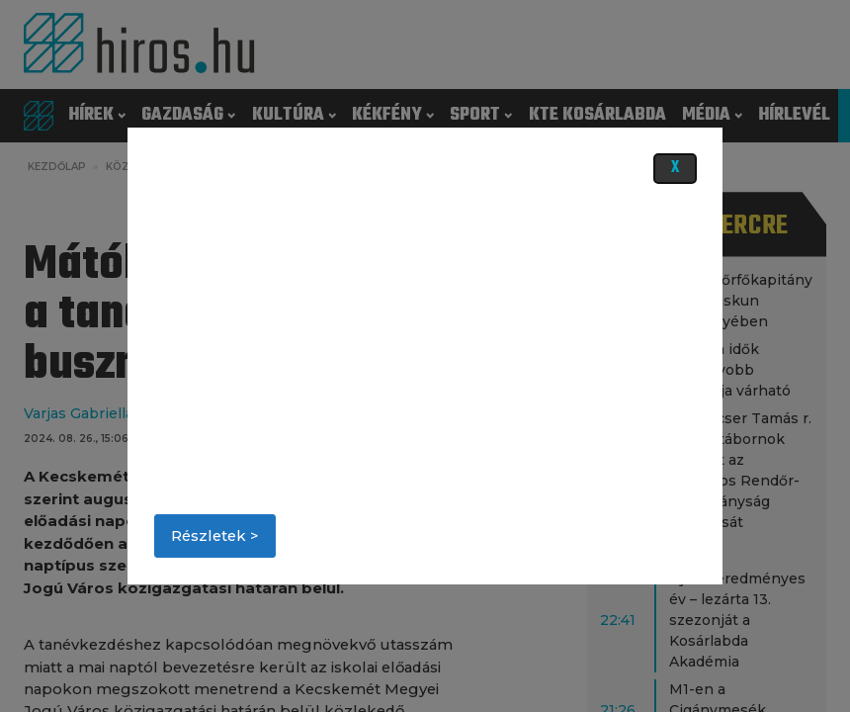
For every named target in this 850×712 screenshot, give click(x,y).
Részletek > (215, 536)
